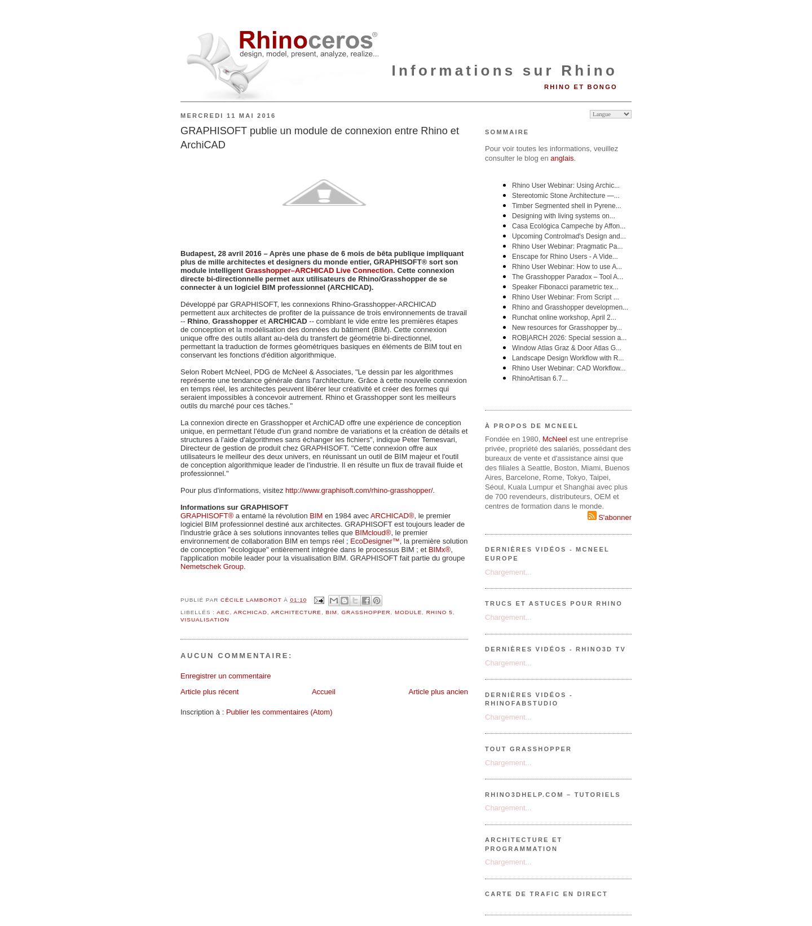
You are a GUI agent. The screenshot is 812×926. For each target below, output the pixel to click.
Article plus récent (209, 691)
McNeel (554, 439)
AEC (223, 612)
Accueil (324, 691)
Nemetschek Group (212, 566)
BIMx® (440, 549)
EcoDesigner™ (374, 541)
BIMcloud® (373, 532)
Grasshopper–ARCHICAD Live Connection (319, 270)
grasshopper (365, 612)
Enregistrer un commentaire (225, 676)
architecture (296, 612)
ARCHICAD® (392, 515)
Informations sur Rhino (504, 70)
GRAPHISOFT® (206, 515)
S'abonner (610, 517)
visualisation (205, 619)
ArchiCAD (250, 612)
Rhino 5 (439, 612)
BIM (316, 515)
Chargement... (508, 572)
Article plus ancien (439, 691)
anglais (561, 158)
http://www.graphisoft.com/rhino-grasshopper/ (359, 490)
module (408, 612)
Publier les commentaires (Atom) (279, 712)
